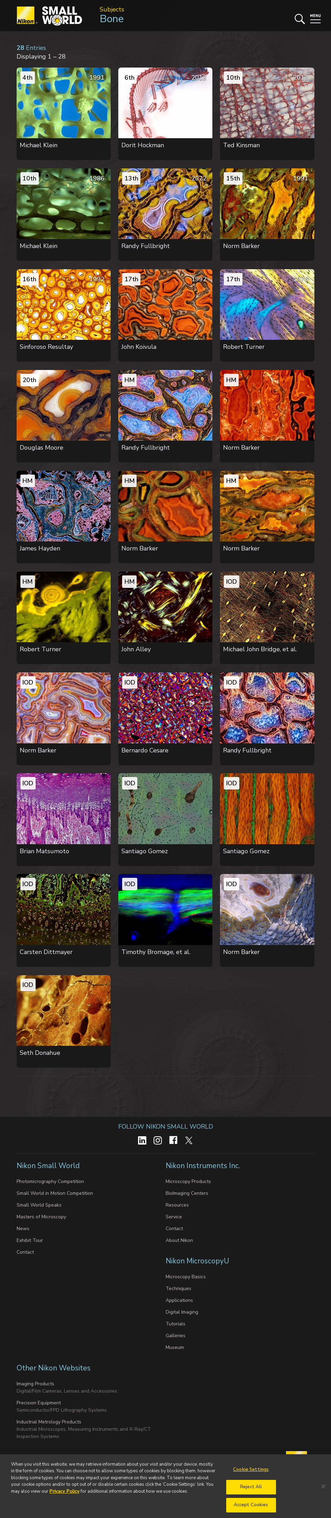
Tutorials (175, 1324)
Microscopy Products (188, 1181)
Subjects (112, 9)
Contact (25, 1252)
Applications (179, 1300)
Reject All (251, 1492)
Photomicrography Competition (50, 1181)
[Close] (323, 1491)
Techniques (178, 1288)
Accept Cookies (251, 1509)
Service (174, 1216)
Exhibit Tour (30, 1240)
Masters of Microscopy (41, 1216)
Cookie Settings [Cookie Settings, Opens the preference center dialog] (251, 1474)
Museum (175, 1347)
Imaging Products (35, 1383)
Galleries (175, 1335)
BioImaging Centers (187, 1193)
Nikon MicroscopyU (197, 1261)
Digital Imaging (182, 1312)
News (23, 1228)
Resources (177, 1205)
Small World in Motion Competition (55, 1193)
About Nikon (179, 1240)
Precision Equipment (39, 1403)
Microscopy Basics (186, 1276)
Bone (112, 19)
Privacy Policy (64, 1496)
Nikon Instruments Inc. (204, 1166)
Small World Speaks (39, 1205)
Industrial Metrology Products (49, 1422)
